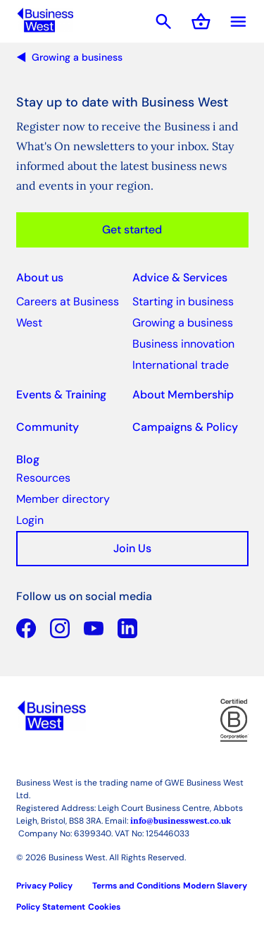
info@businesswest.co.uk (180, 820)
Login (30, 520)
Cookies (104, 906)
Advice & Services (179, 277)
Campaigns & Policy (185, 427)
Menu (238, 21)
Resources (43, 477)
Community (47, 427)
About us (39, 277)
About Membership (183, 394)
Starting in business (183, 301)
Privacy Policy (44, 885)
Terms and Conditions (136, 885)
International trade (180, 365)
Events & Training (61, 394)
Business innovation (183, 343)
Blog (27, 459)
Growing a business (77, 57)
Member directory (63, 499)
